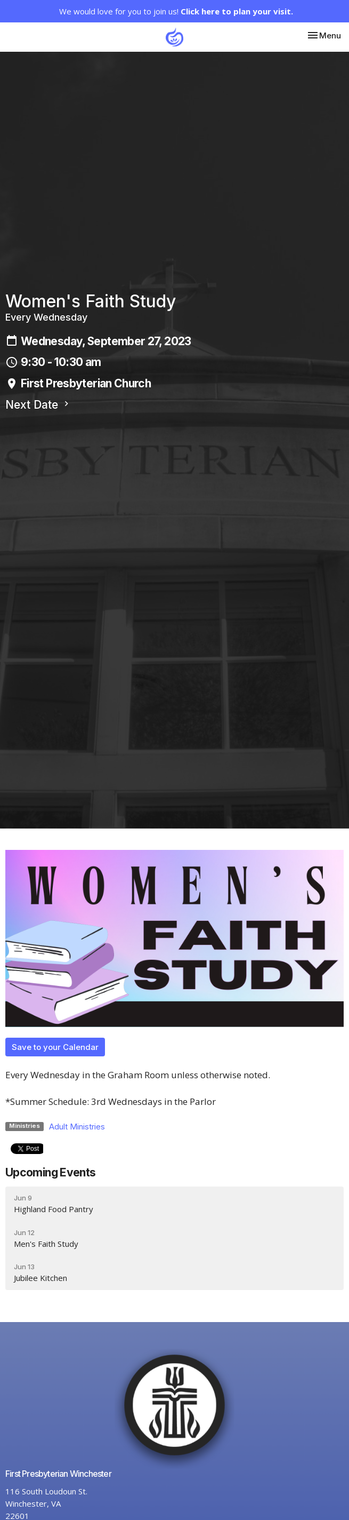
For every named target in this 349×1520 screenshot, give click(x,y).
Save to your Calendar (55, 1047)
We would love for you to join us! (176, 11)
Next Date (38, 404)
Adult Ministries (77, 1126)
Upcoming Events (50, 1172)
